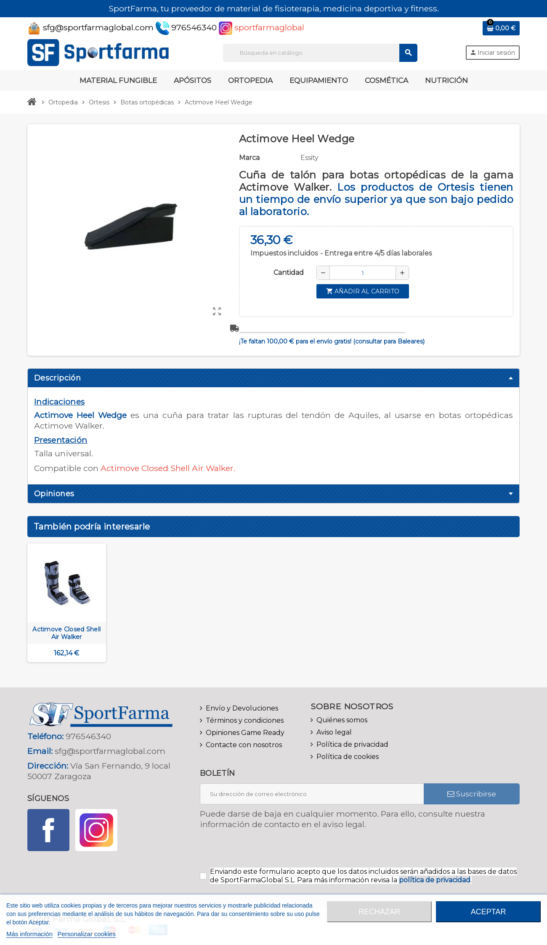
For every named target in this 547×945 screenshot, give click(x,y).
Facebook (48, 830)
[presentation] (270, 851)
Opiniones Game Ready (245, 733)
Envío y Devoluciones (242, 708)
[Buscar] (320, 53)
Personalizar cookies (87, 933)
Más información (29, 933)
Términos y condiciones (245, 720)
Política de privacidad (352, 744)
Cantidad (289, 273)
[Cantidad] (362, 273)
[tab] (273, 378)
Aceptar (488, 912)
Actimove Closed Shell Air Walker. (168, 468)
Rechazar (379, 912)
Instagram (96, 830)
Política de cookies (347, 757)
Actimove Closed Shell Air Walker (66, 633)
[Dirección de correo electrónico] (312, 793)
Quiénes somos (341, 720)
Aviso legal (334, 732)
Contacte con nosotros (244, 745)
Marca (249, 158)
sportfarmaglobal (261, 27)
